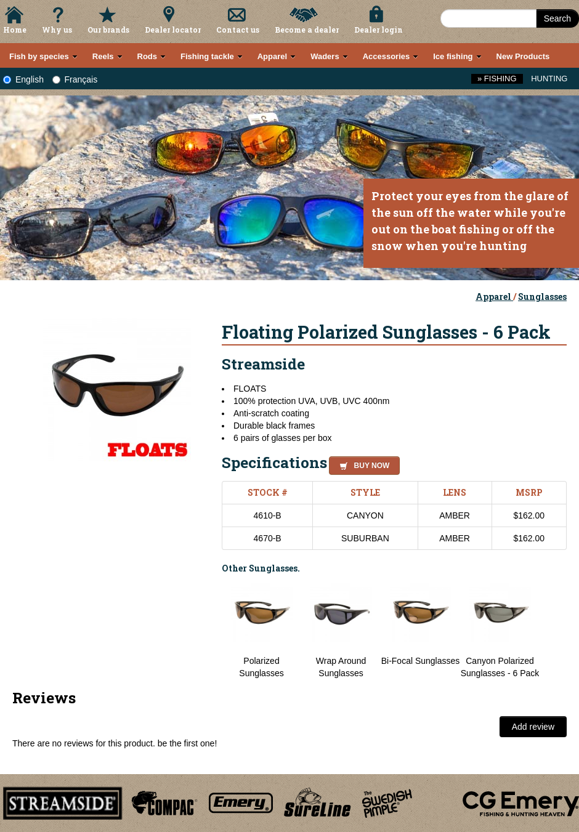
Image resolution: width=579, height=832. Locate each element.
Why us (57, 29)
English (23, 79)
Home (14, 29)
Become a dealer (307, 29)
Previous (212, 630)
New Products (523, 56)
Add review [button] (533, 727)
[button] (362, 463)
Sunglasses (542, 296)
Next (554, 630)
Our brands (108, 29)
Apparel (494, 296)
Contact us (237, 29)
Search (557, 18)
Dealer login (378, 29)
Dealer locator (173, 29)
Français (75, 79)
